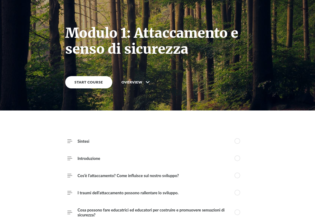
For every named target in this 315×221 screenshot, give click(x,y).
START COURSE (88, 82)
